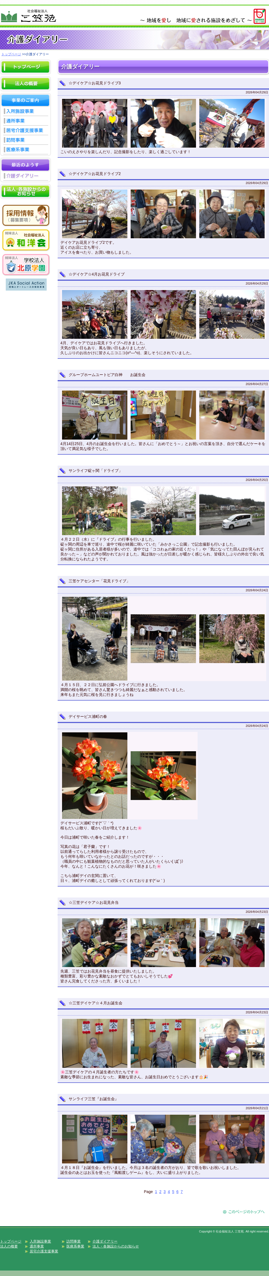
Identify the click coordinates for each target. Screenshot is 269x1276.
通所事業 (25, 122)
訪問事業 (25, 141)
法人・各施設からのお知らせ (116, 1246)
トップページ (11, 54)
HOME (25, 74)
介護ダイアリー (25, 177)
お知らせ (25, 198)
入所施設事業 (25, 112)
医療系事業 (25, 150)
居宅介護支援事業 (25, 131)
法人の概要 (9, 1246)
